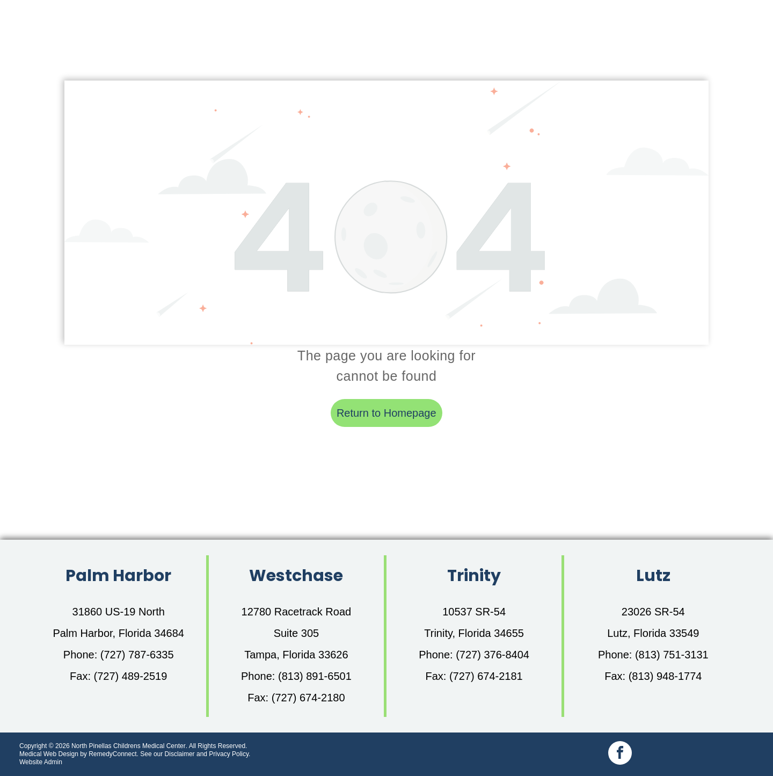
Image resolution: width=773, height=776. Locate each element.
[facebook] (620, 754)
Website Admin (40, 762)
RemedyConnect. (113, 754)
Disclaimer (180, 754)
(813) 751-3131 (672, 655)
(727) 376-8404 (492, 655)
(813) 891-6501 (315, 676)
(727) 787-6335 (137, 655)
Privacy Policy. (229, 754)
